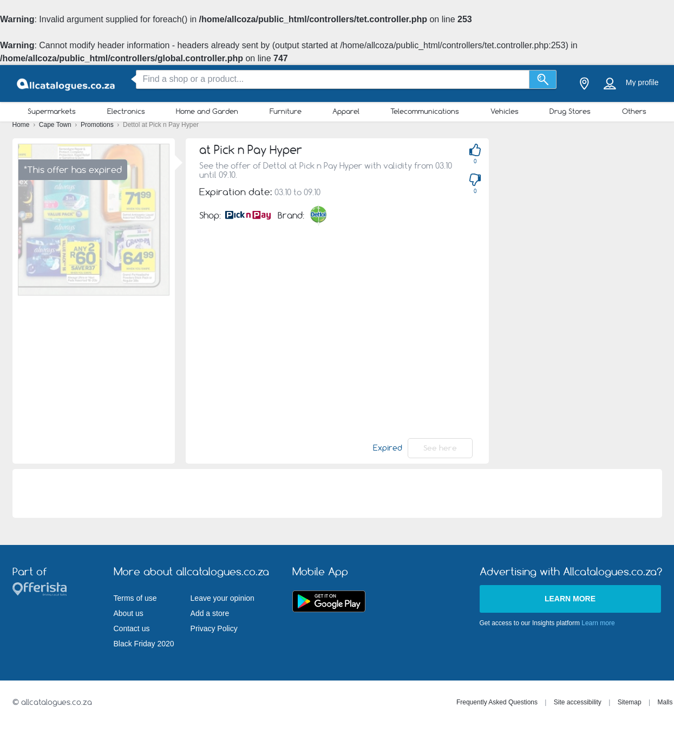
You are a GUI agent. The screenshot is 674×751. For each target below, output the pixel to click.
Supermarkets (52, 111)
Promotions (98, 125)
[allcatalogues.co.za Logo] (66, 83)
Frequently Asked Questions (497, 702)
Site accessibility (577, 702)
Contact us (132, 628)
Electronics (126, 111)
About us (128, 613)
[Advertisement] (564, 301)
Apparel (345, 111)
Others (634, 111)
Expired (387, 448)
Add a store (210, 613)
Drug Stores (570, 111)
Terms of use (135, 598)
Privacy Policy (214, 628)
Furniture (286, 111)
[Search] (542, 79)
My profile (642, 82)
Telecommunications (424, 111)
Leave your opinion (222, 598)
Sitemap (630, 702)
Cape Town (56, 125)
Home (21, 125)
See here (440, 448)
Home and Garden (207, 111)
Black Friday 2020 (144, 643)
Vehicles (504, 111)
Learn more (570, 598)
